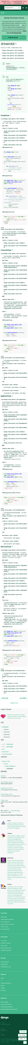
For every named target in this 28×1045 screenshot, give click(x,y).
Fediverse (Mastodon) (6, 983)
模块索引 (6, 782)
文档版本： (22, 1038)
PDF (16, 810)
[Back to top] (25, 1042)
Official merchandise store (7, 1006)
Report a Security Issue (6, 948)
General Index (5, 751)
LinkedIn (3, 988)
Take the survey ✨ (14, 37)
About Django (4, 917)
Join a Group (4, 940)
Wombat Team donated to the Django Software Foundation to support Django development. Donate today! (16, 716)
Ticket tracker (4, 800)
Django (2, 7)
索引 (2, 782)
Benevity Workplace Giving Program (9, 1009)
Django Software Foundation (7, 924)
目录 (3, 749)
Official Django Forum (6, 794)
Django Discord (4, 964)
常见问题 (3, 776)
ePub (18, 810)
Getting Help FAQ (5, 961)
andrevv (4, 1035)
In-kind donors (5, 1024)
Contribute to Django (5, 943)
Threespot (4, 1030)
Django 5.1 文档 (6, 761)
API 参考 (6, 763)
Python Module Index (7, 754)
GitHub (2, 978)
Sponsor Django (4, 1002)
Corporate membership (6, 1004)
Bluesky (2, 985)
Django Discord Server (6, 788)
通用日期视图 (23, 698)
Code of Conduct (5, 926)
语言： (22, 1035)
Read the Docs (5, 812)
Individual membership (6, 950)
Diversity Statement (5, 929)
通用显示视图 (4, 698)
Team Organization (5, 921)
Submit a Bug (4, 945)
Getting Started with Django (7, 919)
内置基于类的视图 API (10, 766)
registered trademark (15, 1040)
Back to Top (14, 703)
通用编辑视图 (5, 727)
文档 (2, 13)
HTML (12, 810)
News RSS (3, 990)
